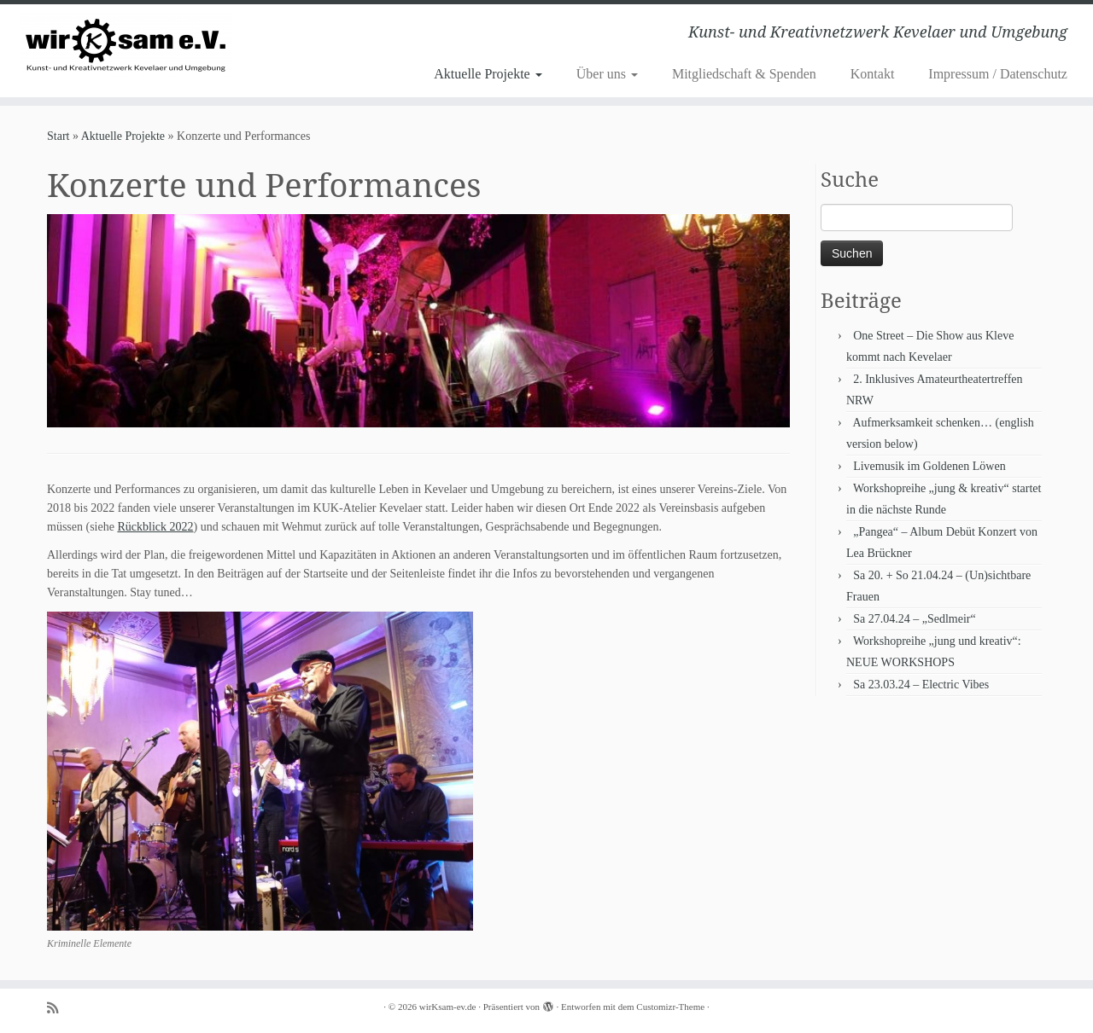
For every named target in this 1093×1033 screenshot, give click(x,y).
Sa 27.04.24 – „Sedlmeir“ (914, 618)
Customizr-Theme (670, 1006)
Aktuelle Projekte (487, 74)
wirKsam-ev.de (447, 1006)
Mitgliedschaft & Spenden (744, 74)
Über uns (607, 74)
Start (58, 136)
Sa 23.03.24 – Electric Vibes (921, 684)
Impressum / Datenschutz (997, 74)
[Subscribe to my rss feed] (58, 1008)
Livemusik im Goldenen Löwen (929, 466)
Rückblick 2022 (155, 526)
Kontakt (872, 74)
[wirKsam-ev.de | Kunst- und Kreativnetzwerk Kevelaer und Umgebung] (126, 45)
